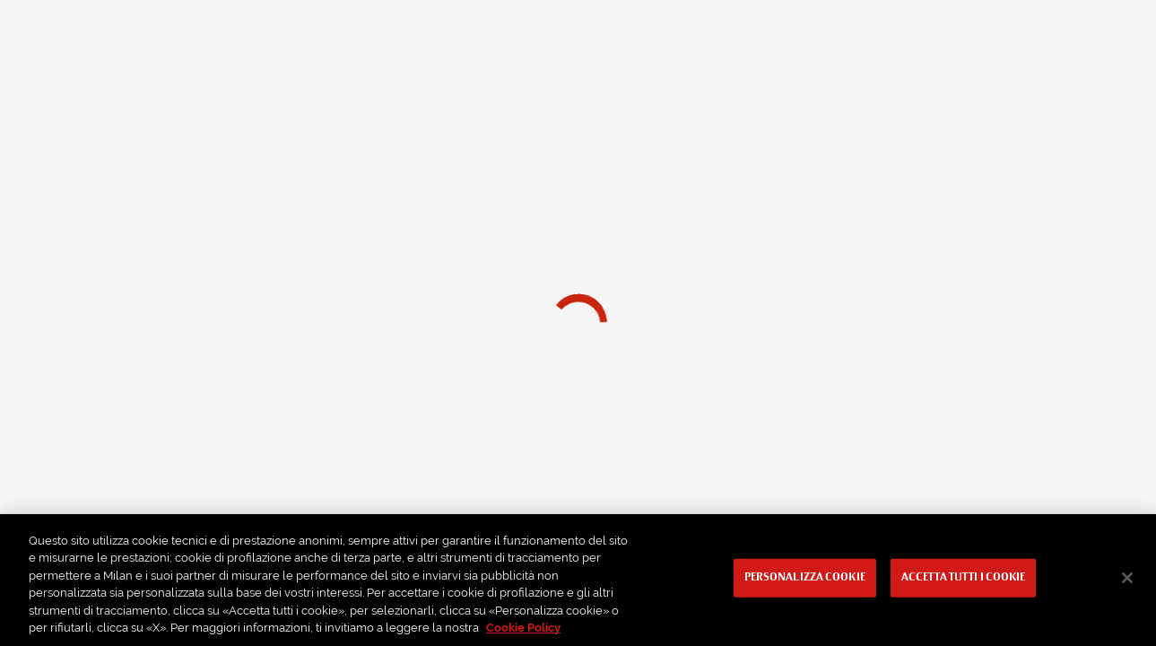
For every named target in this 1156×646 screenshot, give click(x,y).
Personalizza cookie (804, 577)
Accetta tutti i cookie (963, 577)
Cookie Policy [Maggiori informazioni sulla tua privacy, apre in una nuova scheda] (523, 627)
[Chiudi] (1127, 578)
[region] (578, 580)
